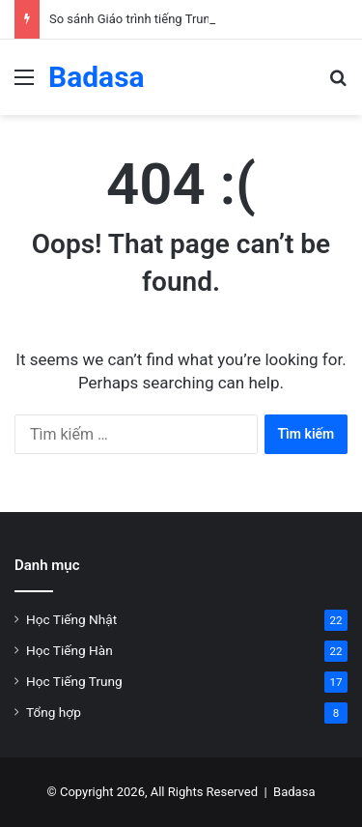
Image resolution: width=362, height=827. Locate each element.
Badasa (294, 791)
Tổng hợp (53, 712)
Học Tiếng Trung (74, 681)
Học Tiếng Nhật (71, 619)
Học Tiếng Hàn (69, 650)
